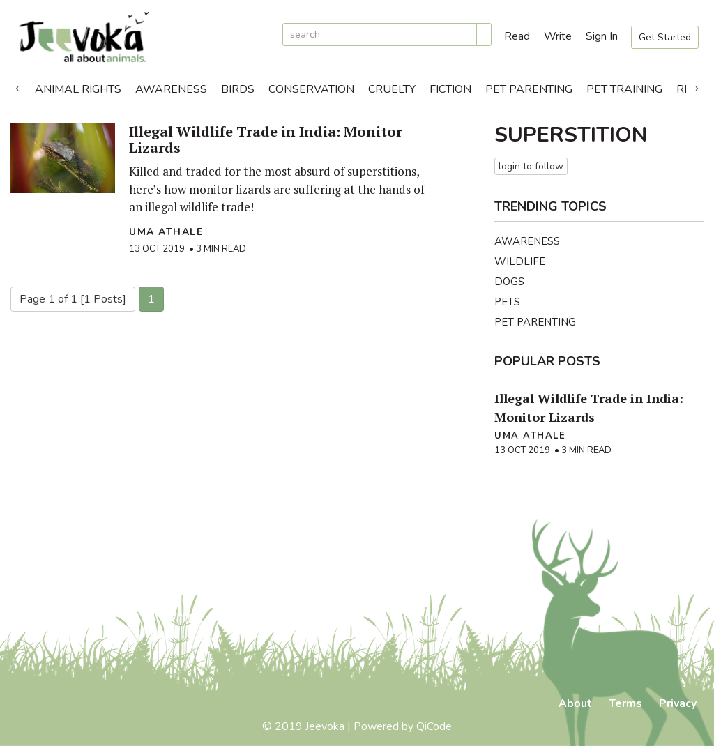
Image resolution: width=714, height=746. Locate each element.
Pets (507, 302)
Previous (17, 86)
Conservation (311, 89)
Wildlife (519, 261)
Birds (238, 89)
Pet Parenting (528, 89)
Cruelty (392, 89)
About (575, 703)
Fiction (450, 89)
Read (517, 36)
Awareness (171, 89)
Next (697, 86)
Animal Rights (78, 89)
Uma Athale (166, 231)
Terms (625, 703)
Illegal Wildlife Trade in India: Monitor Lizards (265, 139)
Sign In (602, 36)
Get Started (665, 37)
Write (558, 36)
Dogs (509, 282)
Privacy (678, 703)
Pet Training (624, 89)
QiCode (434, 726)
